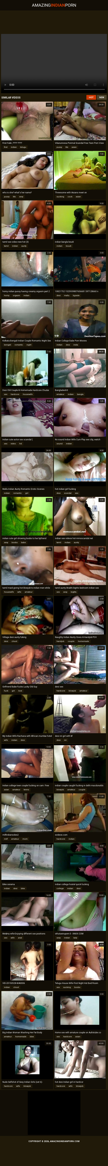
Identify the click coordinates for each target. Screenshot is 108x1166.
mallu (66, 295)
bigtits (73, 592)
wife (19, 592)
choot (14, 641)
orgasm (16, 295)
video (13, 444)
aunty (23, 246)
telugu (23, 147)
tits (67, 147)
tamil (6, 246)
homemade (83, 641)
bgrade (76, 295)
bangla (80, 394)
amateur (60, 394)
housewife (28, 394)
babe (23, 542)
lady (75, 938)
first (5, 147)
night (29, 345)
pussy (59, 147)
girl (26, 493)
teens (26, 790)
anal (20, 938)
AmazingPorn (54, 5)
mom (25, 839)
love (20, 691)
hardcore (15, 394)
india (75, 345)
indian (14, 147)
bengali (7, 345)
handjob (60, 641)
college (60, 888)
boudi (68, 246)
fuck (6, 691)
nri (65, 740)
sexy (21, 197)
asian (74, 147)
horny (6, 295)
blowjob (72, 691)
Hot (91, 97)
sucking (60, 197)
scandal (67, 493)
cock (70, 197)
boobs (15, 542)
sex (5, 394)
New (101, 97)
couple (71, 641)
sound (60, 444)
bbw (32, 1037)
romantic (19, 345)
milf (6, 839)
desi (59, 295)
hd (20, 444)
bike (23, 888)
